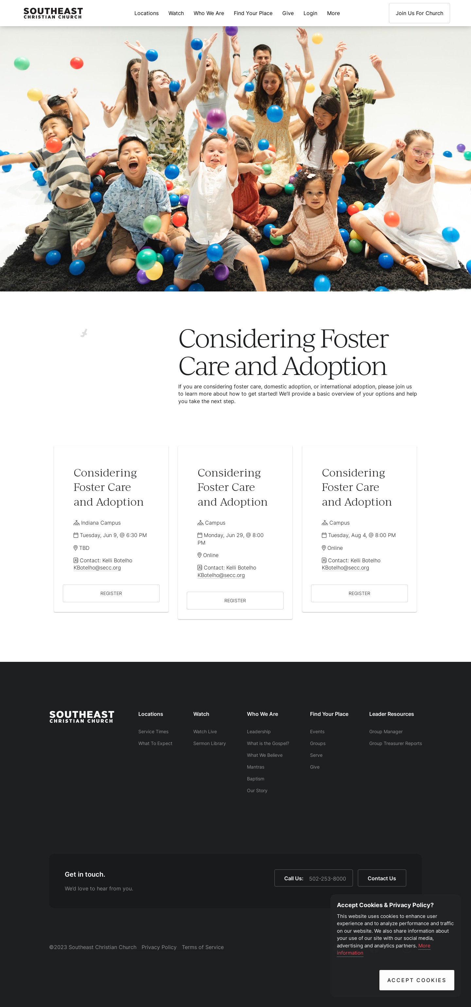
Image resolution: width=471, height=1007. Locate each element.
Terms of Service (203, 947)
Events (317, 731)
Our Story (257, 790)
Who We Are (209, 13)
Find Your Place (253, 13)
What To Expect (155, 743)
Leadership (259, 731)
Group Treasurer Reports (395, 743)
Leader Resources (391, 714)
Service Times (153, 731)
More (333, 13)
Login (310, 13)
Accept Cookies (416, 980)
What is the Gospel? (268, 743)
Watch (176, 13)
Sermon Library (209, 743)
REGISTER (111, 593)
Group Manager (386, 731)
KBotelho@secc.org (97, 567)
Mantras (255, 767)
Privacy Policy (159, 947)
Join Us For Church (419, 13)
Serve (316, 755)
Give (288, 13)
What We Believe (265, 755)
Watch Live (205, 731)
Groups (317, 743)
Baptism (255, 778)
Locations (146, 13)
